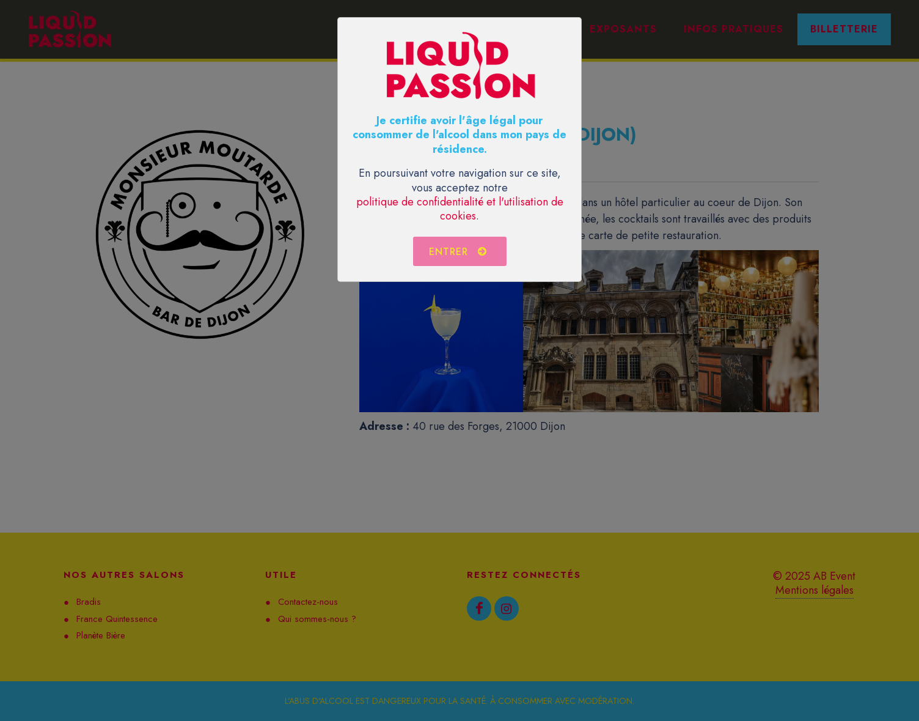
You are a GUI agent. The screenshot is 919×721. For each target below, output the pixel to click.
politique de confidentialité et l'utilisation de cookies (459, 209)
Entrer (458, 251)
